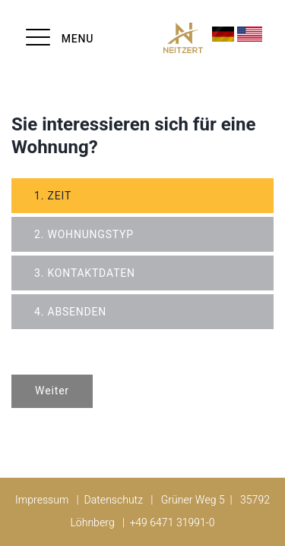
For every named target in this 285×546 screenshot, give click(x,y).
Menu (77, 39)
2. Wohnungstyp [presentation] (84, 235)
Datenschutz (113, 500)
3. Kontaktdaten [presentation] (84, 273)
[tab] (142, 195)
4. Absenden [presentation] (70, 312)
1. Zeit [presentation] (52, 196)
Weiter (52, 391)
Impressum (41, 500)
